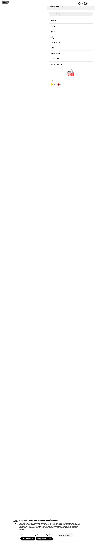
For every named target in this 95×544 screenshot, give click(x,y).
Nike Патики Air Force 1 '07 (58, 382)
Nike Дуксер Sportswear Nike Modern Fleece (80, 337)
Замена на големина (56, 453)
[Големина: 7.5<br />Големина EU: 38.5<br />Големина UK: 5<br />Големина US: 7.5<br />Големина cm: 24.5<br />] (52, 58)
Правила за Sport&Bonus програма (62, 470)
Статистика (41, 535)
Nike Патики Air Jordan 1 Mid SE (36, 382)
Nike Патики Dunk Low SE (14, 381)
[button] (88, 66)
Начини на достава (56, 448)
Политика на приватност (58, 473)
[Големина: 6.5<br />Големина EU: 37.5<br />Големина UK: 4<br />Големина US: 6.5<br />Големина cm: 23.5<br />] (76, 53)
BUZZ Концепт (8, 496)
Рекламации (53, 456)
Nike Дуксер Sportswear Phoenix (15, 336)
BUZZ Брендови (8, 499)
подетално (59, 102)
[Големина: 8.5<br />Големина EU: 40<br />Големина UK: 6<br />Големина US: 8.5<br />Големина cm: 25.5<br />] (68, 58)
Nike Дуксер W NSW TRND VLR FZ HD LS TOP (58, 337)
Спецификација (69, 109)
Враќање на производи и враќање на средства (67, 450)
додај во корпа (66, 66)
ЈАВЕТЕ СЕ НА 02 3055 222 (47, 8)
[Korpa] (85, 4)
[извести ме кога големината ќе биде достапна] (52, 48)
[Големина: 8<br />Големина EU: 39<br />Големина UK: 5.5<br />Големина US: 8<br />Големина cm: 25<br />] (60, 58)
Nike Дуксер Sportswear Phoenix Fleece (37, 337)
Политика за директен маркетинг (61, 476)
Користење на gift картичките (60, 482)
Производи (20, 13)
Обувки (27, 13)
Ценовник (52, 485)
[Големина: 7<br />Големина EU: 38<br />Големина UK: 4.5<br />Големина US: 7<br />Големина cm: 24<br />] (84, 53)
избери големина (56, 45)
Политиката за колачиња (58, 479)
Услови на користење (57, 467)
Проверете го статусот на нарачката (16, 448)
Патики (34, 13)
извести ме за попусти (84, 35)
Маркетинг (53, 535)
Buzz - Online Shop (8, 13)
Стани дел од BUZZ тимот (12, 511)
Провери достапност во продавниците (69, 115)
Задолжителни (27, 535)
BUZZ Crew (6, 502)
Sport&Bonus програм (10, 508)
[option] (47, 9)
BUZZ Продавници (9, 505)
